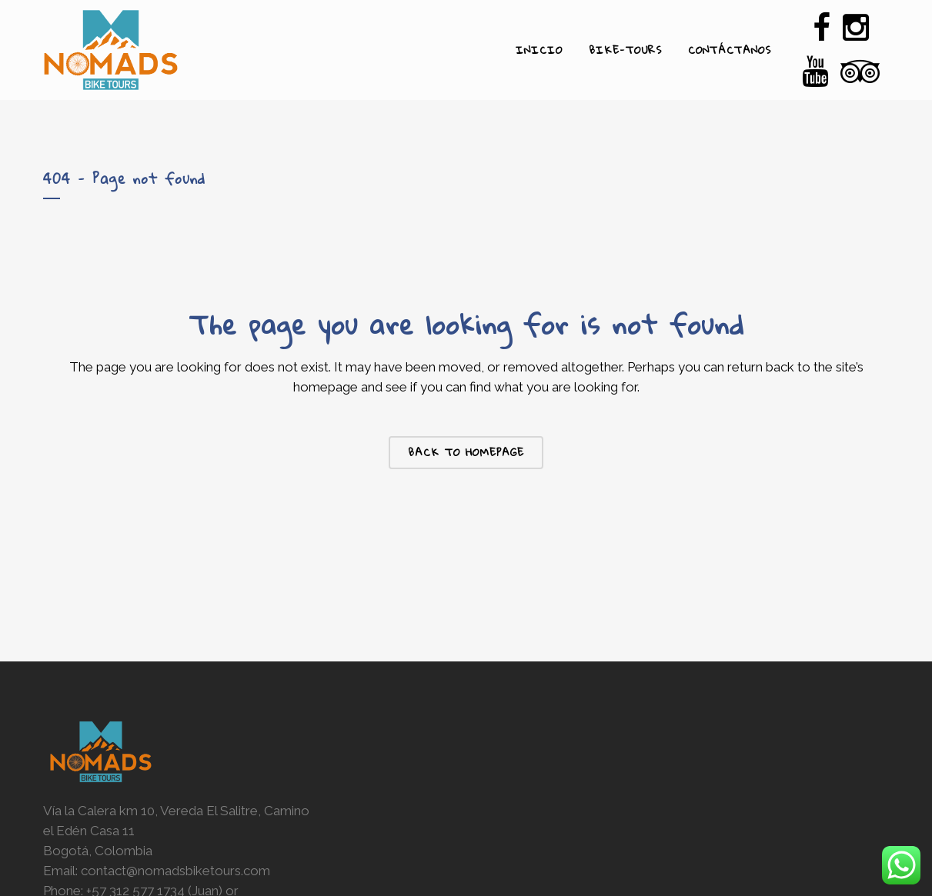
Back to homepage (466, 452)
